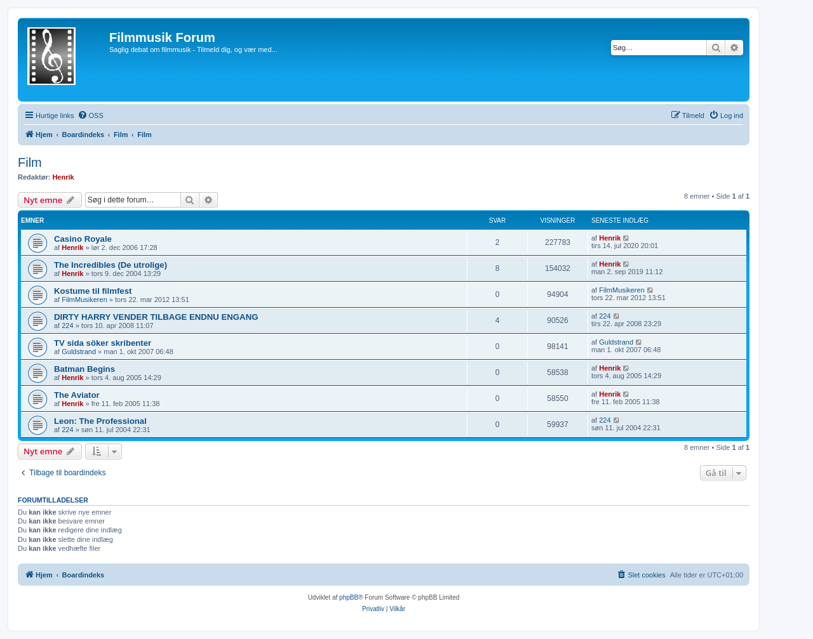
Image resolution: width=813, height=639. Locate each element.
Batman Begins (84, 369)
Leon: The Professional (100, 421)
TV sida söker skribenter (102, 343)
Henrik (63, 177)
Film (30, 162)
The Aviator (77, 395)
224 (67, 325)
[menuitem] (90, 115)
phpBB (348, 597)
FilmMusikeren (84, 299)
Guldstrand (79, 351)
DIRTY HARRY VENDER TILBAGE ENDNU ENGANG (156, 317)
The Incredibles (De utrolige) (110, 265)
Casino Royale (83, 239)
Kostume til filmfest (92, 291)
